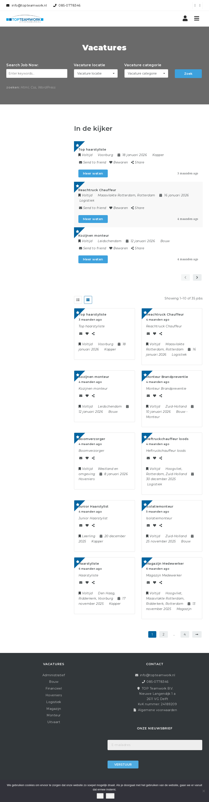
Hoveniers (54, 695)
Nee (110, 795)
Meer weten (93, 173)
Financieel (54, 688)
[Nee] (203, 791)
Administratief (53, 675)
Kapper (158, 155)
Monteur (54, 715)
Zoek (188, 74)
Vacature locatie (89, 65)
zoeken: (13, 87)
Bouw (165, 241)
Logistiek (86, 200)
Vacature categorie (143, 65)
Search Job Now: (22, 65)
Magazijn (53, 709)
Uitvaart (53, 722)
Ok (100, 795)
